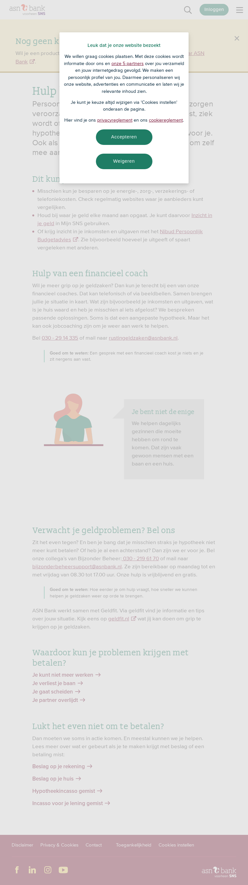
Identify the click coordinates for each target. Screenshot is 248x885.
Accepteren (124, 136)
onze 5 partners (127, 63)
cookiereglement (166, 120)
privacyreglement (114, 120)
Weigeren (124, 161)
